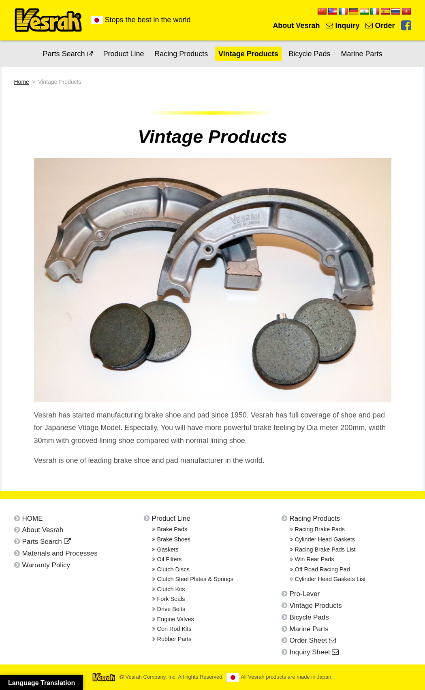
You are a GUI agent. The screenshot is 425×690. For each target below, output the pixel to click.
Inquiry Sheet (314, 652)
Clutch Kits (171, 589)
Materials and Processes (60, 553)
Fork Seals (171, 599)
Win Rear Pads (314, 559)
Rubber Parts (174, 639)
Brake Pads (172, 529)
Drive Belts (171, 609)
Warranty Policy (46, 565)
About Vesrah (296, 25)
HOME (32, 518)
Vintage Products (248, 54)
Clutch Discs (173, 569)
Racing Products (181, 54)
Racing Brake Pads (320, 529)
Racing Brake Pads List (325, 549)
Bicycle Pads (310, 54)
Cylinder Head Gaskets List (330, 579)
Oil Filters (169, 559)
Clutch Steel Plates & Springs (195, 579)
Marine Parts (361, 54)
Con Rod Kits (174, 629)
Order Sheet (313, 640)
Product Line (123, 54)
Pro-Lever (305, 594)
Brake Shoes (174, 539)
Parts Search (68, 54)
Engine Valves (175, 619)
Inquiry (342, 25)
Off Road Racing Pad (322, 569)
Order (380, 25)
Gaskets (168, 549)
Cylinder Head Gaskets (325, 539)
